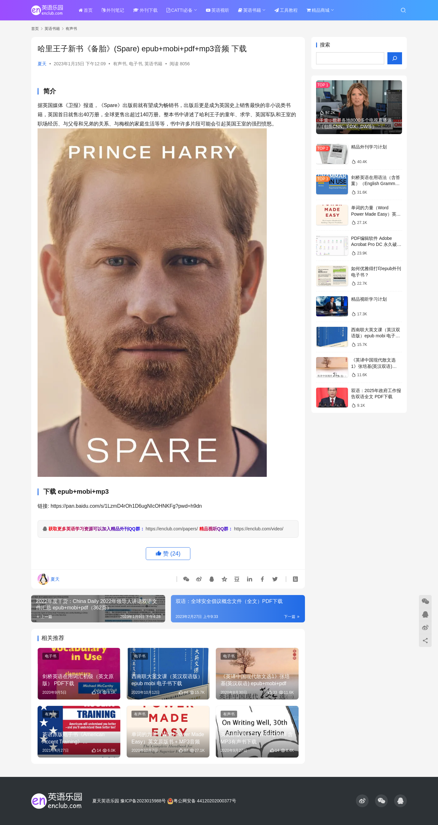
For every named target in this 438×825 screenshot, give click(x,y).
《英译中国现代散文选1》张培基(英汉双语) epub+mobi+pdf (373, 366)
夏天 (42, 63)
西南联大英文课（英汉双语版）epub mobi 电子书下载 (375, 336)
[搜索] (394, 58)
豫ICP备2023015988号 (143, 800)
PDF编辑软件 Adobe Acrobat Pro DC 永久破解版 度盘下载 (376, 244)
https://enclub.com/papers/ (172, 528)
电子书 (135, 63)
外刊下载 (145, 10)
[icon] (362, 800)
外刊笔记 (113, 10)
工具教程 (286, 10)
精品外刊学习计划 (369, 146)
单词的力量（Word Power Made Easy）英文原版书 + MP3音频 (376, 214)
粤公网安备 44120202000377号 (201, 800)
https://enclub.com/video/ (258, 528)
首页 (86, 10)
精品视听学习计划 (369, 299)
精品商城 (318, 10)
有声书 (119, 63)
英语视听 (217, 10)
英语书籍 (249, 10)
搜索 (325, 44)
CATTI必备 (179, 10)
